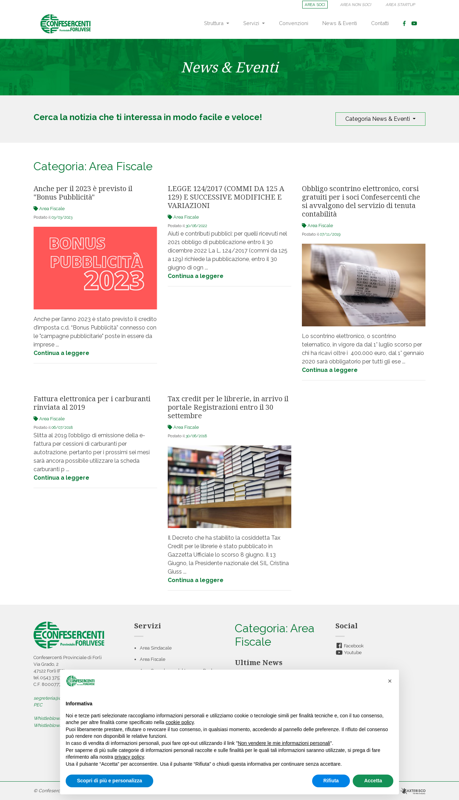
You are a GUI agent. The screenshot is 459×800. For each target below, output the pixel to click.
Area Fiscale (152, 659)
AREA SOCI (315, 4)
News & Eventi (339, 23)
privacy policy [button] (129, 757)
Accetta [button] (373, 780)
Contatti (380, 23)
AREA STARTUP (400, 4)
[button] (389, 681)
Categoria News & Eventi (378, 118)
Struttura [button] (214, 23)
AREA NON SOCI (355, 4)
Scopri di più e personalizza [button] (109, 780)
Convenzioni (293, 23)
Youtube (348, 652)
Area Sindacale (156, 648)
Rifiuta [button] (331, 780)
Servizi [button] (252, 23)
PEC (38, 704)
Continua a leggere (61, 353)
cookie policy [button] (179, 722)
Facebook (349, 645)
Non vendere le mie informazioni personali (284, 743)
